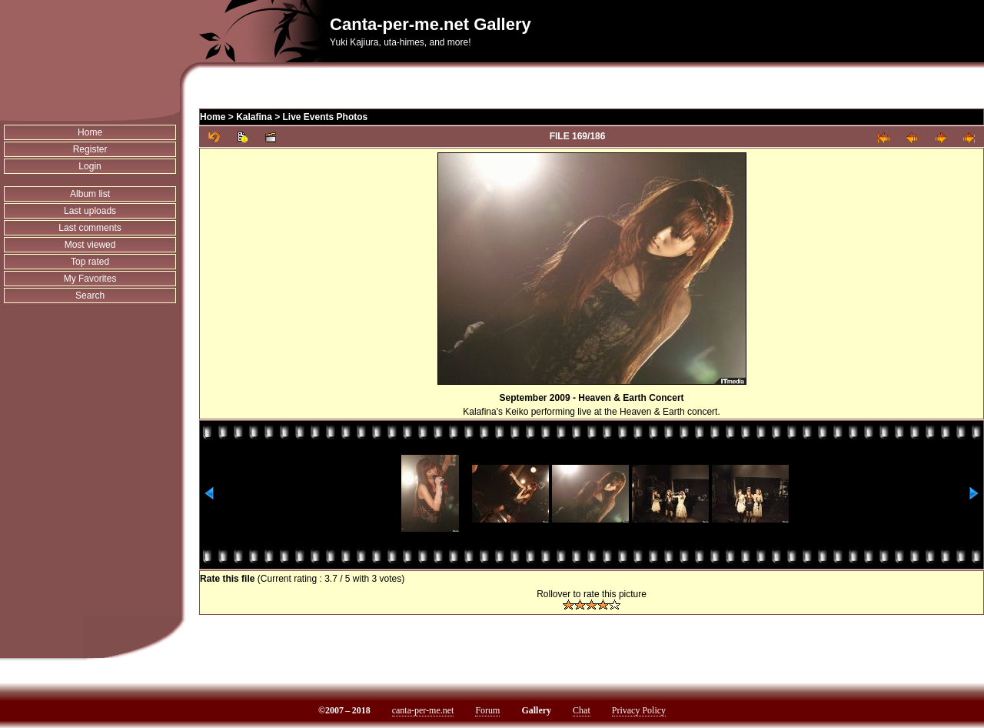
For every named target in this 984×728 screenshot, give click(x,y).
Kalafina (254, 117)
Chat (581, 710)
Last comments (89, 227)
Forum (487, 710)
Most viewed (90, 244)
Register (90, 149)
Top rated (90, 261)
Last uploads (90, 210)
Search (90, 295)
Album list (90, 194)
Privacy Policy (639, 710)
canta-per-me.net (423, 710)
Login (89, 166)
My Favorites (90, 278)
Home (90, 132)
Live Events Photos (325, 117)
